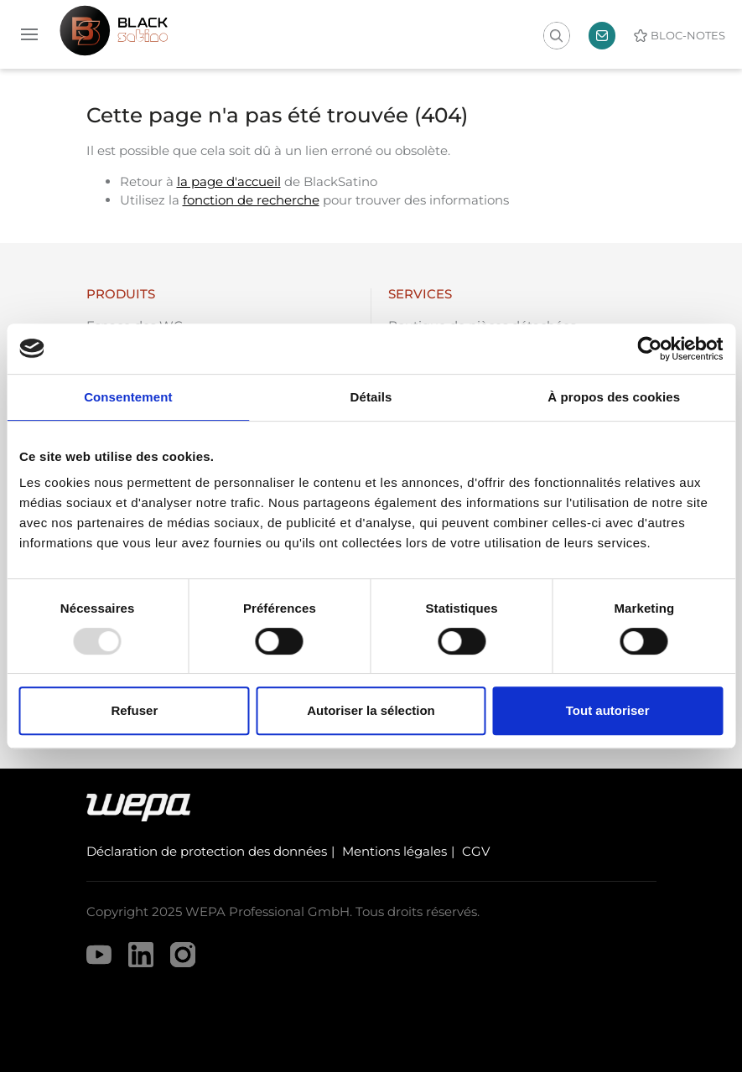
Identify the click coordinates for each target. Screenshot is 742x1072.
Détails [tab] (371, 397)
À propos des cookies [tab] (613, 397)
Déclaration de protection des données (206, 851)
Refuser (134, 710)
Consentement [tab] (128, 397)
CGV (476, 851)
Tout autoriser (608, 710)
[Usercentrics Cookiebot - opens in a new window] (649, 348)
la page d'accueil (229, 181)
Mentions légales (394, 851)
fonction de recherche (251, 200)
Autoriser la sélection (371, 710)
